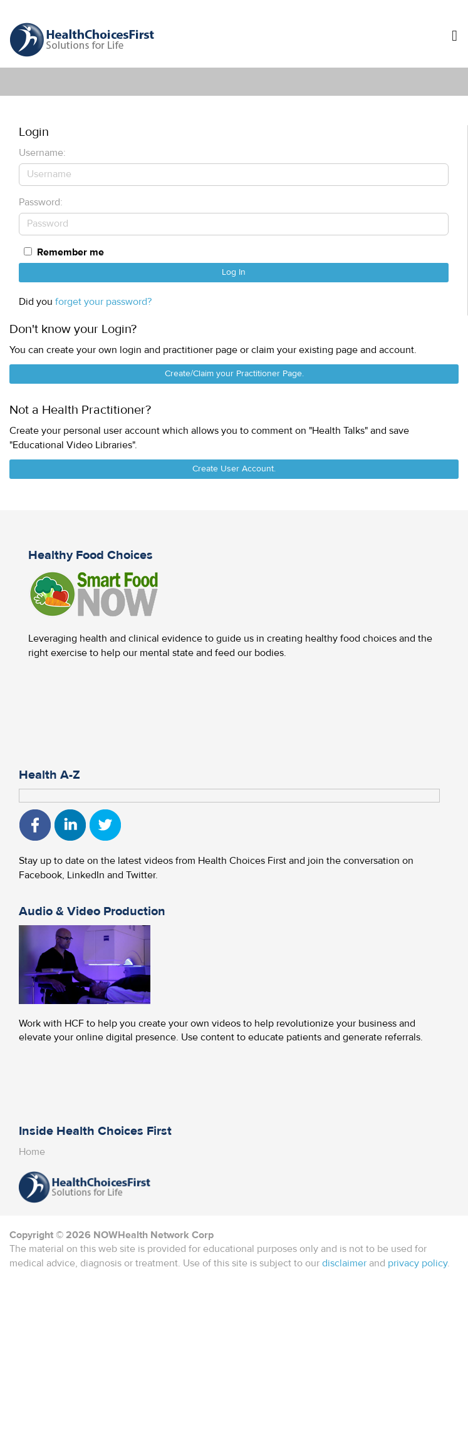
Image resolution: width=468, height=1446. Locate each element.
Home (32, 1152)
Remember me (70, 252)
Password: (41, 202)
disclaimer (344, 1263)
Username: (42, 152)
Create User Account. (234, 468)
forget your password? (103, 301)
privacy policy (417, 1263)
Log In (234, 272)
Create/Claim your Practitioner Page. (234, 373)
